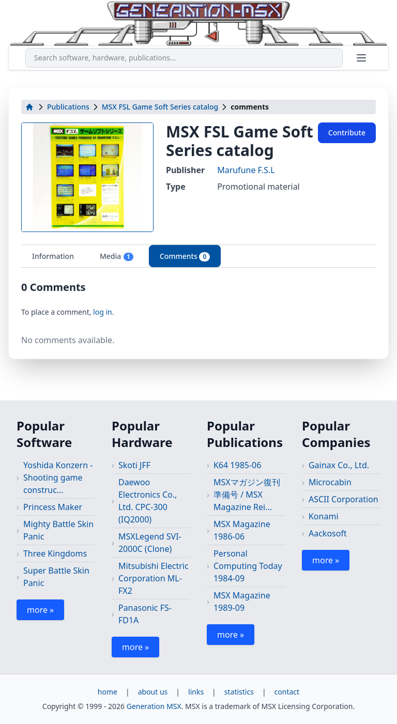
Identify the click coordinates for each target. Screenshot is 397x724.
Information (53, 256)
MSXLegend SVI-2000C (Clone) (149, 542)
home (107, 692)
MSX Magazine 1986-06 (241, 530)
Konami (324, 516)
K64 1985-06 (237, 465)
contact (287, 692)
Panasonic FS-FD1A (145, 614)
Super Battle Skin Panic (56, 577)
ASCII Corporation (343, 499)
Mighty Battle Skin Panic (58, 530)
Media (117, 256)
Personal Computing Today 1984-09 (247, 566)
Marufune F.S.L (246, 170)
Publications (68, 107)
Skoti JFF (134, 465)
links (196, 692)
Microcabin (330, 482)
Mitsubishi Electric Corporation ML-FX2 (153, 578)
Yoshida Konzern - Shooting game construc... (58, 477)
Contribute (346, 132)
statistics (239, 692)
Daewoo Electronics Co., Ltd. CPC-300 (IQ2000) (147, 500)
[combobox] (184, 58)
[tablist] (198, 256)
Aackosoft (328, 533)
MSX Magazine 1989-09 (241, 601)
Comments (185, 256)
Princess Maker (52, 507)
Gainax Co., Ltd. (339, 465)
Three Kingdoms (55, 553)
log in (102, 312)
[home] (29, 107)
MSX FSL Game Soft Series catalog (160, 107)
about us (153, 692)
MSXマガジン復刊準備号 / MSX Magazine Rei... (246, 494)
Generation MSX (154, 706)
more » (40, 609)
